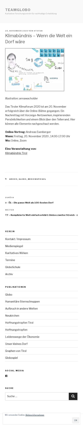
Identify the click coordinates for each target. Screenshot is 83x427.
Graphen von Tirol (15, 350)
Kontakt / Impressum (17, 239)
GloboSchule (12, 267)
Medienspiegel (37, 179)
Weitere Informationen (34, 415)
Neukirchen (12, 315)
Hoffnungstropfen (16, 329)
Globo (23, 179)
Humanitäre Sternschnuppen (22, 301)
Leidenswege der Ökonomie (22, 336)
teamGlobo (18, 10)
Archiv (13, 179)
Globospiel (11, 357)
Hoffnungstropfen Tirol (19, 322)
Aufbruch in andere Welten (21, 308)
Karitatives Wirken (16, 253)
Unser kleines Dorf (16, 343)
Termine (10, 260)
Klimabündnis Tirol (16, 153)
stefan (38, 31)
